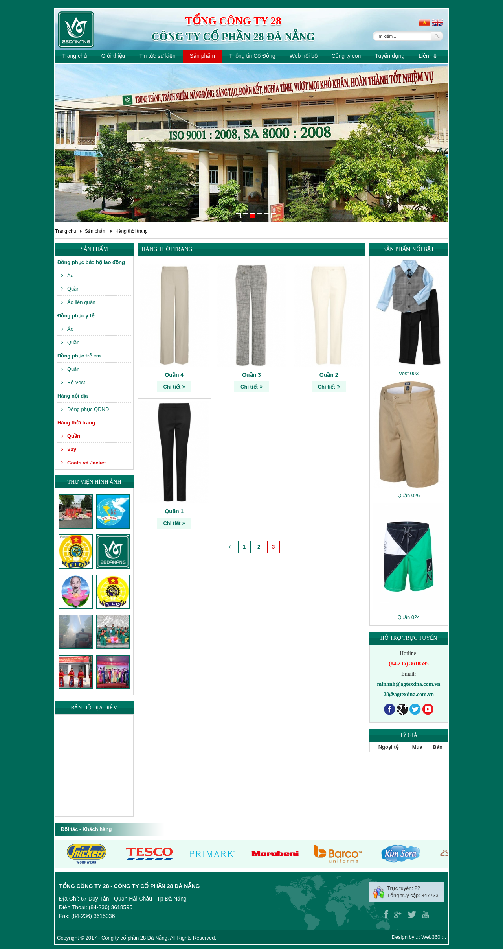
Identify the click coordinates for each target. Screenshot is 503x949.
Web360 (430, 937)
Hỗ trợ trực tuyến (408, 638)
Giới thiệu (113, 56)
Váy (68, 449)
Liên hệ (428, 56)
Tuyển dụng (389, 56)
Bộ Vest (73, 382)
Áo (67, 275)
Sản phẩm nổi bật (408, 249)
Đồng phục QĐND (85, 409)
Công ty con (346, 56)
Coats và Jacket (83, 463)
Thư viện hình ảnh (94, 482)
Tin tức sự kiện (157, 56)
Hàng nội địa (72, 396)
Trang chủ (74, 56)
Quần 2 (328, 375)
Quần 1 (174, 511)
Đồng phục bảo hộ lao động (91, 262)
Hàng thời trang (131, 231)
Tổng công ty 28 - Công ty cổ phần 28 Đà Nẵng (129, 886)
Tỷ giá (409, 735)
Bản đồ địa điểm (94, 708)
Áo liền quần (78, 302)
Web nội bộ (304, 56)
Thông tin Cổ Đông (252, 56)
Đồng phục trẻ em (79, 356)
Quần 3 (251, 375)
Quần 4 (174, 375)
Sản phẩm (202, 56)
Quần (70, 289)
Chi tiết (174, 387)
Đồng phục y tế (75, 316)
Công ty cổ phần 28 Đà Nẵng (233, 36)
